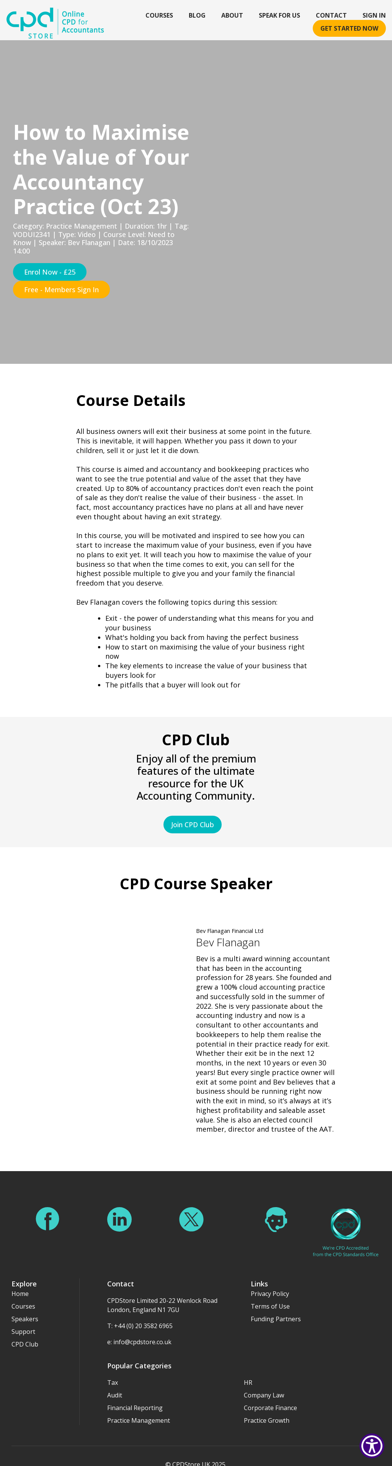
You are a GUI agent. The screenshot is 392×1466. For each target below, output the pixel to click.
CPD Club (24, 1331)
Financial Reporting (135, 1395)
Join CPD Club (192, 824)
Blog (197, 15)
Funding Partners (276, 1306)
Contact (331, 15)
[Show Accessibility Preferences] (371, 1445)
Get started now (349, 28)
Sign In (374, 15)
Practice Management (138, 1407)
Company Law (264, 1382)
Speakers (24, 1306)
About (232, 15)
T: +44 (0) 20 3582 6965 (140, 1313)
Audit (114, 1382)
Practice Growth (266, 1407)
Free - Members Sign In (61, 289)
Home (20, 1280)
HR (248, 1369)
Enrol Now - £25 (49, 272)
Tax (112, 1369)
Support (23, 1318)
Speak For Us (279, 15)
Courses (159, 15)
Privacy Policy (270, 1280)
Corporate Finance (270, 1395)
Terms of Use (270, 1293)
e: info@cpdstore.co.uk (139, 1329)
